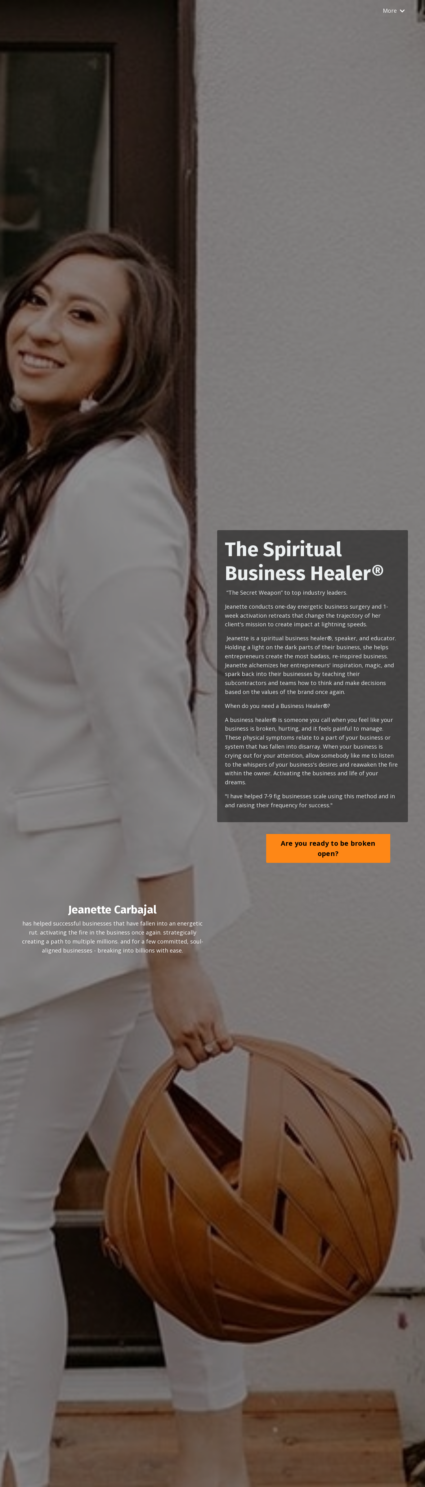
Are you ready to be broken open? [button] (328, 848)
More (394, 10)
